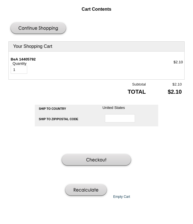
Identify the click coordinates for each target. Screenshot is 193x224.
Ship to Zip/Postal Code (58, 119)
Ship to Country (52, 108)
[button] (39, 28)
